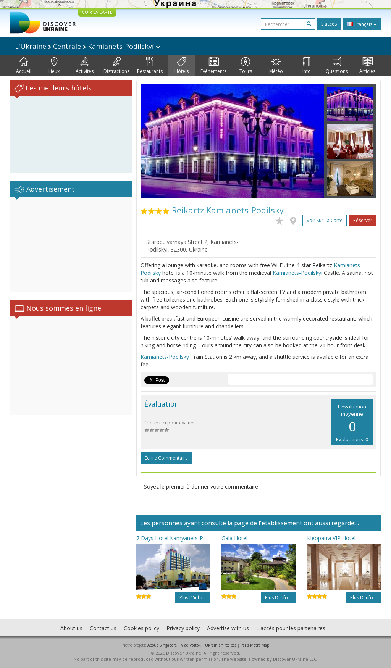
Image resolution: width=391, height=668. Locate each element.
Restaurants (150, 65)
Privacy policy (183, 628)
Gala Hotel (234, 538)
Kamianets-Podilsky (165, 356)
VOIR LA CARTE (97, 12)
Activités (85, 65)
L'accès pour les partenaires (290, 628)
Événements (213, 65)
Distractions (116, 65)
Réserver (362, 220)
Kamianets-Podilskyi (297, 272)
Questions (337, 65)
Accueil (23, 65)
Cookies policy (141, 628)
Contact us (103, 628)
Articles (367, 65)
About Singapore (162, 645)
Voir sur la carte (325, 220)
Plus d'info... (192, 597)
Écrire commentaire (166, 458)
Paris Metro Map (255, 645)
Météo (276, 65)
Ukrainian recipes (220, 645)
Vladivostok (191, 645)
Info (306, 65)
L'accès (329, 24)
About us (71, 628)
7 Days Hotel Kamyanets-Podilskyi (173, 538)
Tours (245, 65)
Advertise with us (228, 628)
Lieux (54, 65)
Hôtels (181, 65)
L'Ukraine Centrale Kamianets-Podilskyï (87, 46)
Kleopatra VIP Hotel (331, 538)
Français (361, 24)
